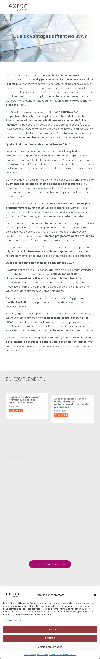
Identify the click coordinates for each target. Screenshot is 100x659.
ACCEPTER (50, 632)
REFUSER (50, 641)
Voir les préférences (50, 650)
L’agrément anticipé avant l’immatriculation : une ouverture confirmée (24, 422)
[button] (95, 598)
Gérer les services (13, 624)
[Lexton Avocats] (16, 7)
